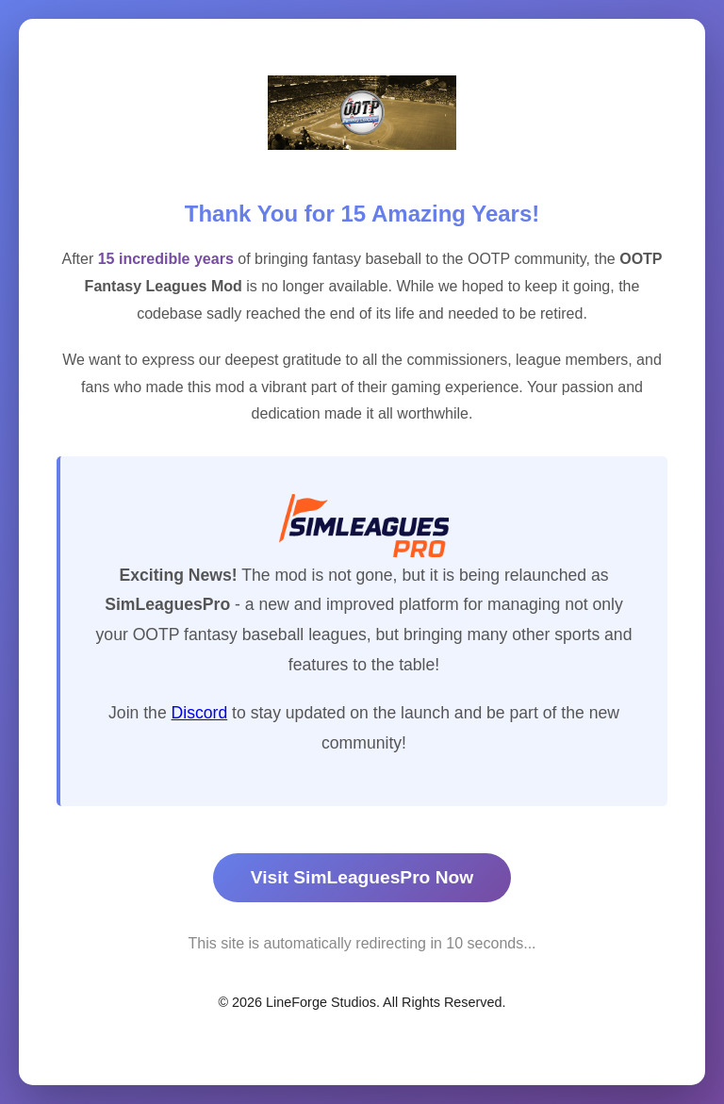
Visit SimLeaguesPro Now (362, 877)
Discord (200, 712)
